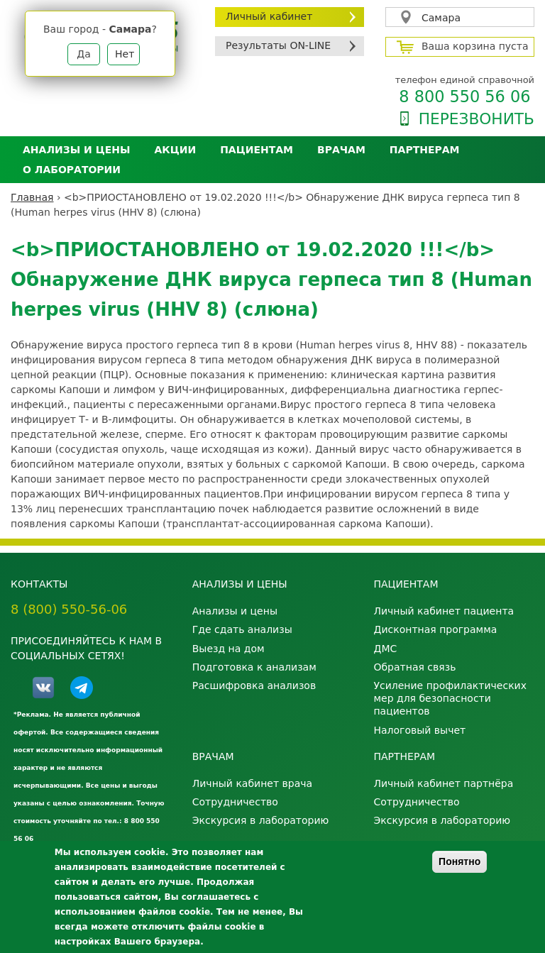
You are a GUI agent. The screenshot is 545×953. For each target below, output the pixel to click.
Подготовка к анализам (254, 667)
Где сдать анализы (242, 629)
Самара (441, 17)
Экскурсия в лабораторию (260, 820)
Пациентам (256, 149)
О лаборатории (72, 169)
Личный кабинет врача (252, 783)
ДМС (385, 648)
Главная (32, 197)
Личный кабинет (269, 16)
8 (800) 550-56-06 (69, 609)
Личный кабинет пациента (443, 611)
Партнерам (425, 149)
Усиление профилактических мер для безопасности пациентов (450, 698)
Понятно (459, 861)
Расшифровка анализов (254, 685)
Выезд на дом (228, 648)
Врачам (341, 149)
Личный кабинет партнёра (443, 783)
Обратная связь (414, 667)
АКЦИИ (175, 149)
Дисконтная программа (435, 629)
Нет (124, 54)
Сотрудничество (235, 802)
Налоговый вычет (419, 730)
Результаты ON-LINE (278, 45)
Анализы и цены (76, 149)
